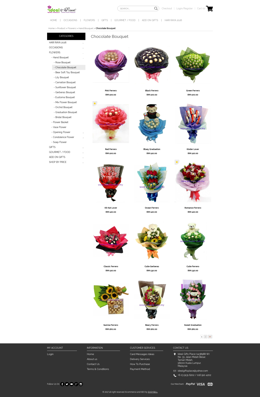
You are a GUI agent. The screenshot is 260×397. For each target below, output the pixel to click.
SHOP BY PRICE (57, 162)
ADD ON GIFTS (150, 20)
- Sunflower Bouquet (65, 87)
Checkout (167, 8)
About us (92, 359)
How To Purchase (140, 364)
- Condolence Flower (62, 137)
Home (53, 20)
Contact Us (93, 364)
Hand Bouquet (85, 28)
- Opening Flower (60, 132)
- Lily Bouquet (61, 77)
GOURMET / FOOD (124, 20)
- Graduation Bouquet (65, 112)
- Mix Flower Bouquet (65, 102)
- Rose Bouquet (62, 62)
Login (50, 354)
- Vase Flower (58, 127)
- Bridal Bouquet (62, 117)
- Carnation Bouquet (65, 82)
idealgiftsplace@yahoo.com (193, 370)
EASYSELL (153, 392)
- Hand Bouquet (60, 57)
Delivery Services (140, 359)
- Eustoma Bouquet (64, 97)
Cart (205, 8)
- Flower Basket (59, 122)
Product (61, 28)
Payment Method (140, 369)
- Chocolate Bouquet (65, 67)
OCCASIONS (70, 20)
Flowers (72, 28)
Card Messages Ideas (142, 354)
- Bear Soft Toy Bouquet (67, 72)
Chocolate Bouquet (105, 28)
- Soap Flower (59, 142)
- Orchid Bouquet (63, 107)
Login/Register (184, 8)
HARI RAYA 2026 (173, 20)
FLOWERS (89, 20)
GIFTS (104, 20)
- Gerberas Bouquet (64, 92)
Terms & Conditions (98, 369)
